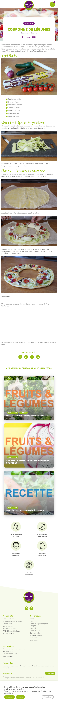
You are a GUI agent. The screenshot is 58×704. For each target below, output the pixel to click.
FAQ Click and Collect (11, 631)
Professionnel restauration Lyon (15, 649)
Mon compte (8, 656)
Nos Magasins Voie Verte (12, 621)
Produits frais (35, 631)
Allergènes (34, 640)
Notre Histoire (8, 619)
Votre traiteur (8, 626)
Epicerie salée (35, 633)
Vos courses (7, 624)
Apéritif (33, 628)
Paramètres (48, 697)
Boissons (33, 638)
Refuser (20, 697)
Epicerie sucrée (36, 635)
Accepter (9, 697)
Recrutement (8, 651)
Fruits (32, 619)
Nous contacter (9, 633)
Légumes (33, 621)
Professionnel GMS (10, 654)
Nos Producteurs (9, 629)
